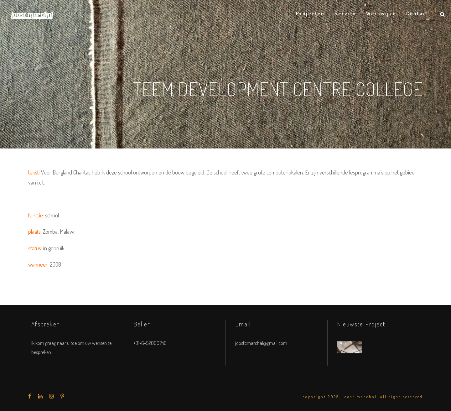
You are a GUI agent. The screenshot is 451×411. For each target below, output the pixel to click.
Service (345, 13)
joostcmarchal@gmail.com (261, 343)
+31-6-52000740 (150, 343)
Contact (417, 13)
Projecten (310, 13)
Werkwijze (381, 13)
